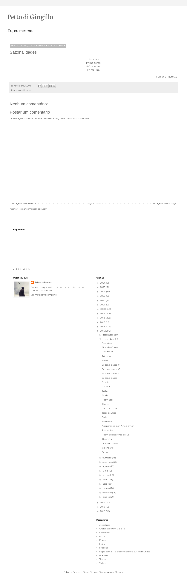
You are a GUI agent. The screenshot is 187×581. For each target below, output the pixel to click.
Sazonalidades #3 (111, 369)
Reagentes (107, 430)
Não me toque (109, 408)
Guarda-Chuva (110, 347)
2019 (102, 313)
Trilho (105, 391)
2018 (103, 317)
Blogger (118, 572)
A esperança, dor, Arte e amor (118, 425)
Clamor (106, 386)
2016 (102, 326)
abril (105, 483)
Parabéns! (107, 351)
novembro (108, 339)
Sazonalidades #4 (111, 364)
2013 (102, 506)
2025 (103, 287)
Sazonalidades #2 (111, 373)
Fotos (102, 536)
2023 (103, 295)
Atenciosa (107, 343)
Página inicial (94, 203)
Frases (102, 540)
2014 (103, 502)
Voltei (105, 360)
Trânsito (106, 356)
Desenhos (104, 532)
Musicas (103, 547)
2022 (103, 300)
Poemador (107, 399)
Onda (105, 395)
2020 (103, 309)
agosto (106, 466)
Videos (102, 563)
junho (105, 475)
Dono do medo (110, 443)
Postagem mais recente (23, 203)
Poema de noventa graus (115, 434)
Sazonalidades (109, 377)
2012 (102, 511)
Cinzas (105, 404)
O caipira (107, 439)
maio (105, 479)
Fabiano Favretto (44, 282)
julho (105, 470)
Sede (104, 417)
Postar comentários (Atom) (33, 208)
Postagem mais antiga (164, 203)
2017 (102, 322)
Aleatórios (104, 524)
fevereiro (107, 492)
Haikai (102, 544)
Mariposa (107, 421)
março (106, 488)
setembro (107, 462)
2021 (102, 304)
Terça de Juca (109, 412)
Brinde (105, 382)
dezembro (108, 334)
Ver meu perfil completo (44, 294)
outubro (107, 457)
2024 (103, 291)
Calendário (108, 447)
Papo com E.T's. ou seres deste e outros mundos (124, 551)
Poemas (27, 90)
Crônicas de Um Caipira (112, 528)
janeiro (106, 496)
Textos (102, 559)
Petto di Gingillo (30, 16)
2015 (102, 330)
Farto (105, 452)
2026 (103, 282)
